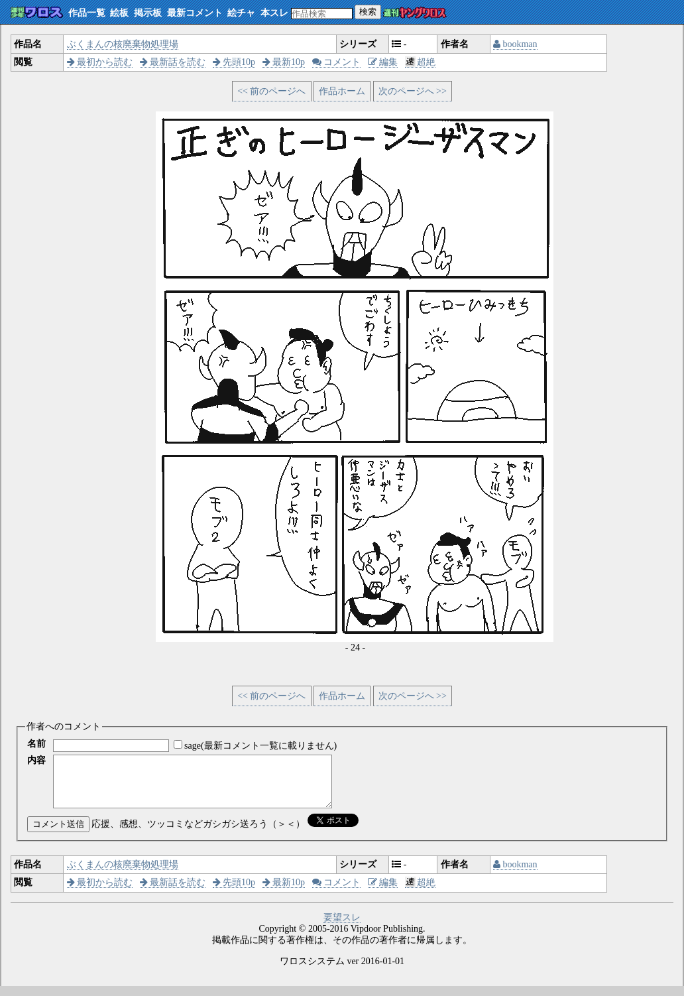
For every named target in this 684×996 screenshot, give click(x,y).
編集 (383, 62)
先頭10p (234, 62)
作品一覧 (86, 13)
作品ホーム (342, 91)
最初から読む (100, 62)
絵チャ (241, 13)
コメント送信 (58, 834)
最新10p (284, 62)
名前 (36, 744)
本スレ (274, 13)
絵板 (119, 13)
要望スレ (342, 927)
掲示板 (148, 13)
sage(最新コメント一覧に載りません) (260, 746)
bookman (515, 44)
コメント (336, 62)
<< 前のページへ (271, 91)
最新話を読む (173, 62)
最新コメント (195, 13)
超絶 (420, 62)
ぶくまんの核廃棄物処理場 (122, 44)
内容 (36, 760)
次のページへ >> (412, 91)
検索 (367, 12)
